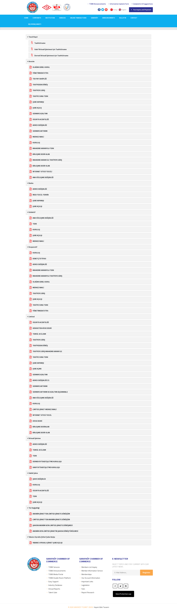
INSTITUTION (50, 18)
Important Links (86, 581)
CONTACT (133, 18)
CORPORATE (37, 18)
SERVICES (62, 18)
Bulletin (122, 18)
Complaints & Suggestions (142, 4)
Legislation (84, 585)
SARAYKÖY (94, 18)
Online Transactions (78, 18)
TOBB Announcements (96, 4)
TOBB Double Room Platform (58, 578)
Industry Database (54, 585)
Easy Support (52, 581)
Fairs (82, 588)
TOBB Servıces (53, 567)
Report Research (86, 592)
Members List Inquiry (88, 567)
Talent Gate (51, 592)
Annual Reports (53, 588)
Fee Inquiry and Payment (141, 9)
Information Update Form (118, 4)
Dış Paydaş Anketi (34, 24)
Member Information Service (91, 570)
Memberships (85, 574)
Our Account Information (89, 578)
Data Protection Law (123, 594)
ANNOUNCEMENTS (108, 18)
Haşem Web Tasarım (101, 607)
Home (26, 18)
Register (146, 572)
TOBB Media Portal (54, 574)
